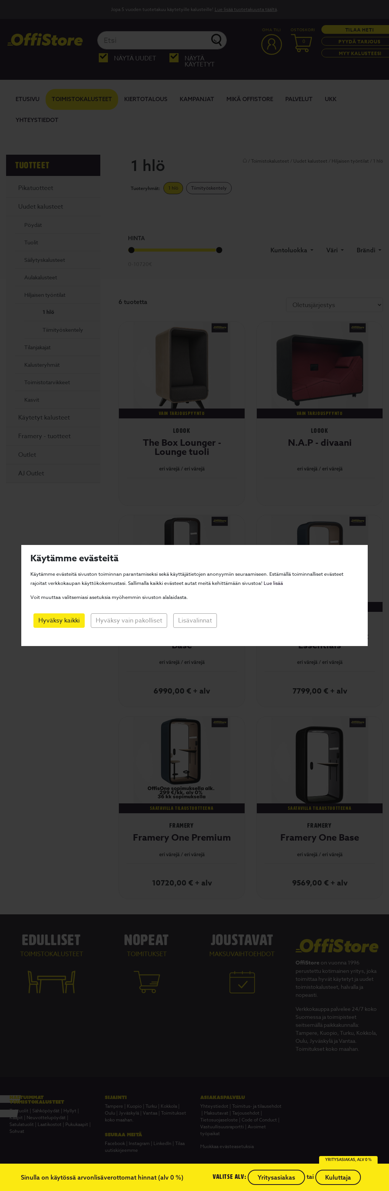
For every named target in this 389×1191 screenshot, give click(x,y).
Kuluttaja (338, 1177)
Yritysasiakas (276, 1177)
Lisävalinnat (195, 620)
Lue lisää (273, 583)
